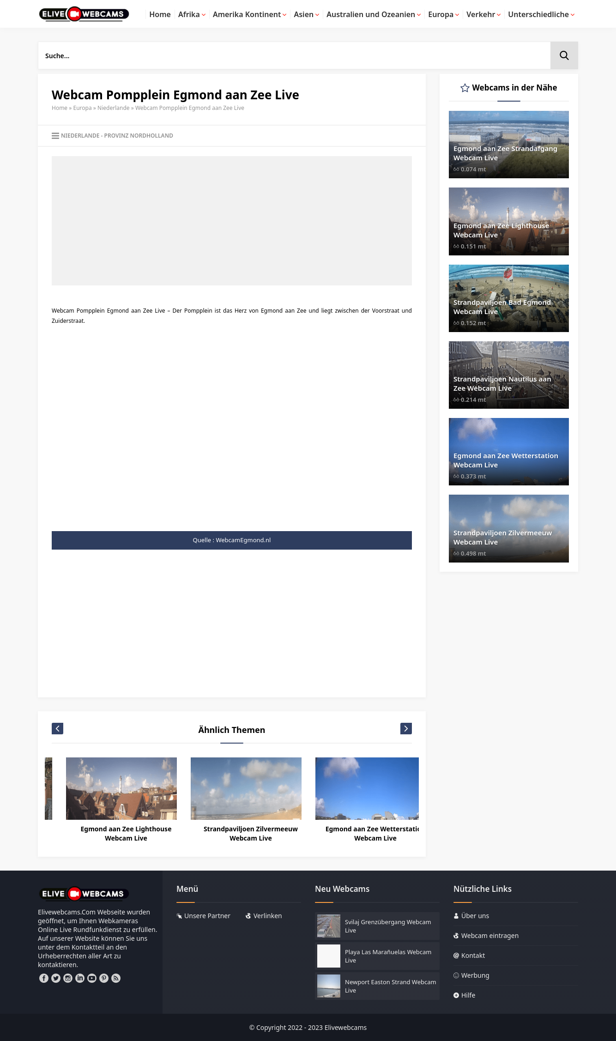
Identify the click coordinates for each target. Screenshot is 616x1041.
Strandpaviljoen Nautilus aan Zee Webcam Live (502, 383)
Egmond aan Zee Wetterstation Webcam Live (505, 460)
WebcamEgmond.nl (243, 540)
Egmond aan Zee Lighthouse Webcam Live (236, 833)
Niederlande (113, 108)
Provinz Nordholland (138, 135)
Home (59, 108)
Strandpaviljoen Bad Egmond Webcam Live (502, 306)
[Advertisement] (232, 220)
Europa (82, 108)
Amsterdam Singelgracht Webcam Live (111, 833)
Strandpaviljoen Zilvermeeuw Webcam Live (361, 833)
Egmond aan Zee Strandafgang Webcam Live (505, 153)
